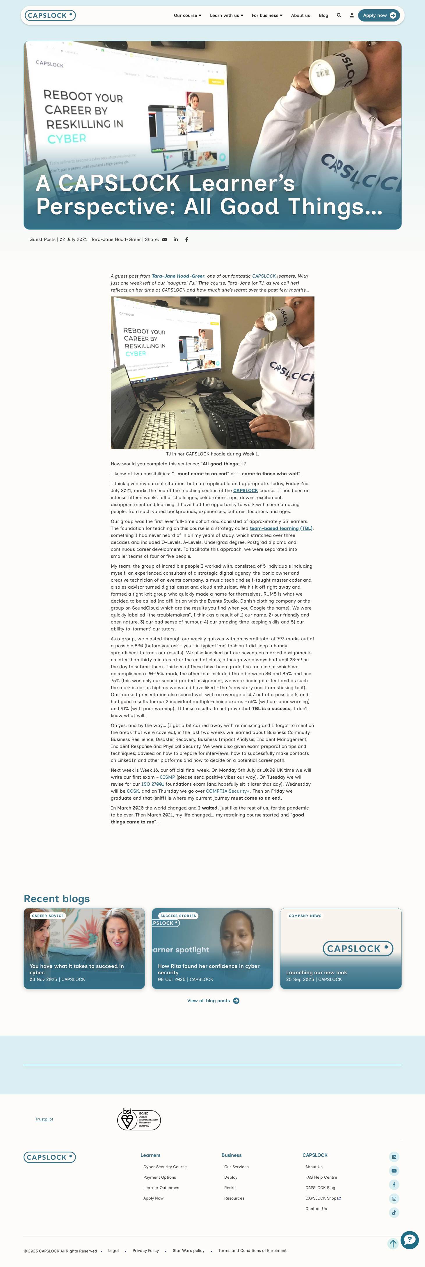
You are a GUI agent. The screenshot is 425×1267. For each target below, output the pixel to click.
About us (300, 15)
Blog (323, 15)
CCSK (133, 791)
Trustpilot (44, 1119)
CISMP (167, 777)
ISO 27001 (152, 784)
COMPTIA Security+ (228, 791)
